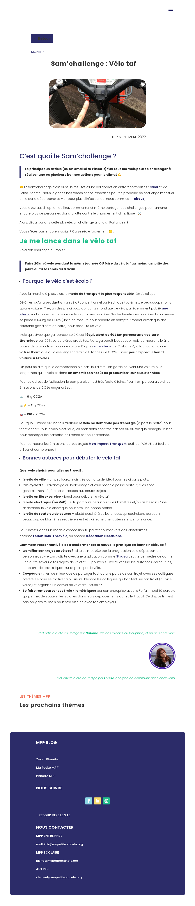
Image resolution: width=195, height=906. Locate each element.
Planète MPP (45, 776)
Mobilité (37, 52)
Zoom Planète (47, 759)
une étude (103, 346)
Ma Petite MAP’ (47, 767)
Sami (154, 187)
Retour (44, 38)
